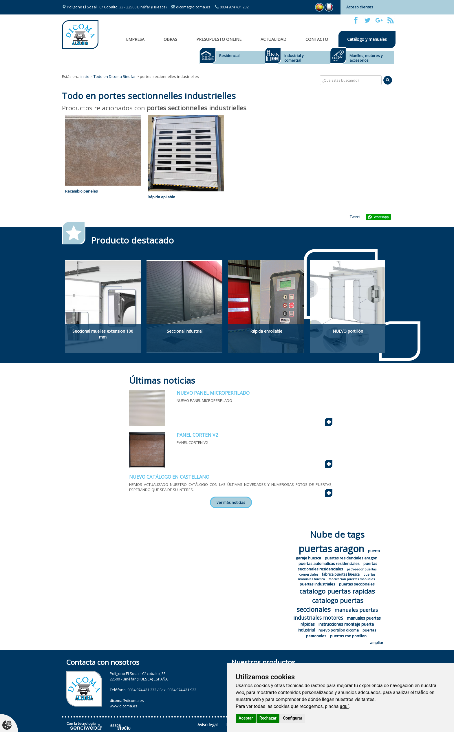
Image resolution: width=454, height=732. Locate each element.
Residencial (229, 55)
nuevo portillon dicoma (338, 630)
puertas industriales (317, 584)
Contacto (316, 39)
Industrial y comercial (294, 58)
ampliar (376, 642)
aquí (344, 706)
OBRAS (170, 39)
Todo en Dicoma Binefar (115, 76)
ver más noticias (231, 502)
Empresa (135, 39)
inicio (84, 76)
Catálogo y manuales (367, 39)
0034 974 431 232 (232, 7)
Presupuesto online (218, 39)
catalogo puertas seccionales (330, 605)
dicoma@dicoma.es (190, 7)
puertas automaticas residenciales (329, 563)
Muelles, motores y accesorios (366, 58)
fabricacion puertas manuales (352, 579)
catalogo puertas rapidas (337, 591)
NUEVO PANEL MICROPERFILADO (213, 393)
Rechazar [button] (268, 718)
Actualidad (273, 39)
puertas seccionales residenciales (337, 566)
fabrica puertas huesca (341, 574)
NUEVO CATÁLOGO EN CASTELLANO (169, 477)
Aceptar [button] (246, 718)
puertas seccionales (357, 584)
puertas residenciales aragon (351, 558)
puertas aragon (331, 548)
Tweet (355, 216)
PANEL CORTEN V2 (197, 435)
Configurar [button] (292, 718)
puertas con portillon (348, 635)
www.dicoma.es (123, 706)
